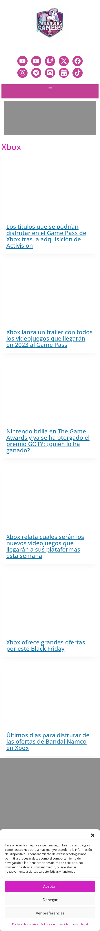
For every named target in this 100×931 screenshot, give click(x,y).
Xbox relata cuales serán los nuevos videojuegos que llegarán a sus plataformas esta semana (45, 546)
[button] (92, 835)
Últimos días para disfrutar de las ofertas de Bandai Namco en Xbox (48, 741)
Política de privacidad (55, 924)
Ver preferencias (50, 913)
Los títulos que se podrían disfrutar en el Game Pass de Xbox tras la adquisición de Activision (46, 235)
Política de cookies (25, 924)
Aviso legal (80, 924)
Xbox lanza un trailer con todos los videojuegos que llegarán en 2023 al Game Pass (49, 338)
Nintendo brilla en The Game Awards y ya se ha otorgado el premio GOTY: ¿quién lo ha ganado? (48, 440)
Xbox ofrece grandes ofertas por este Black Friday (45, 645)
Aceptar (50, 886)
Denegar (50, 899)
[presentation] (50, 186)
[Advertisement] (50, 118)
